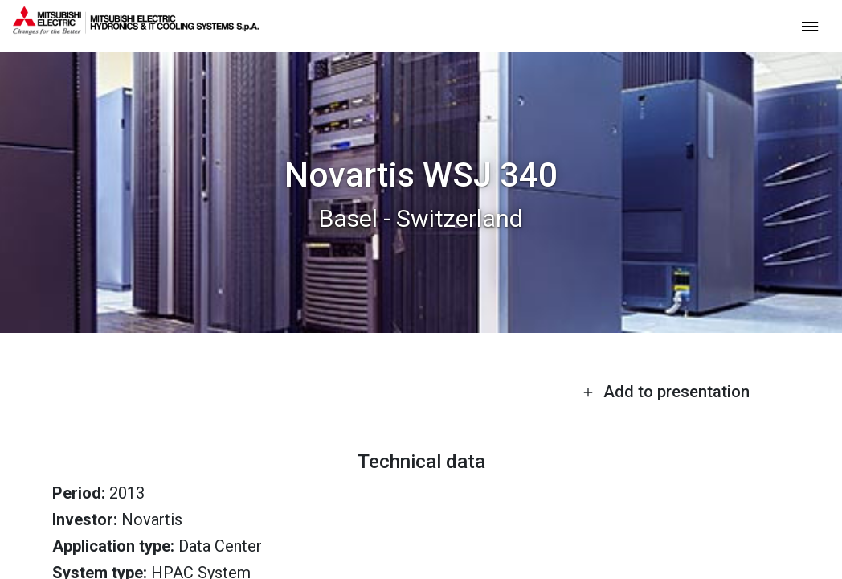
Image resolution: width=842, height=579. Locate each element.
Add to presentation (666, 391)
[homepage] (136, 28)
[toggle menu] (810, 25)
